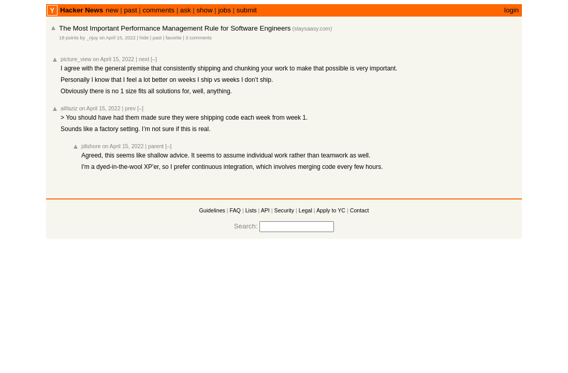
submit (247, 10)
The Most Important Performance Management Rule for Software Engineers (174, 28)
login (511, 10)
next (144, 59)
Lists (251, 210)
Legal (305, 210)
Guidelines (212, 210)
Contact (359, 210)
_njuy (92, 37)
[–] (154, 59)
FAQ (235, 210)
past (130, 10)
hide (144, 37)
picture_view (76, 59)
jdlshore (90, 146)
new (112, 10)
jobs (224, 10)
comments (158, 10)
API (265, 210)
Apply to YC (330, 210)
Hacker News (81, 10)
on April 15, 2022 (117, 37)
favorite (174, 37)
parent (156, 146)
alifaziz (69, 108)
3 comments (198, 37)
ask (185, 10)
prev (130, 108)
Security (284, 210)
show (204, 10)
